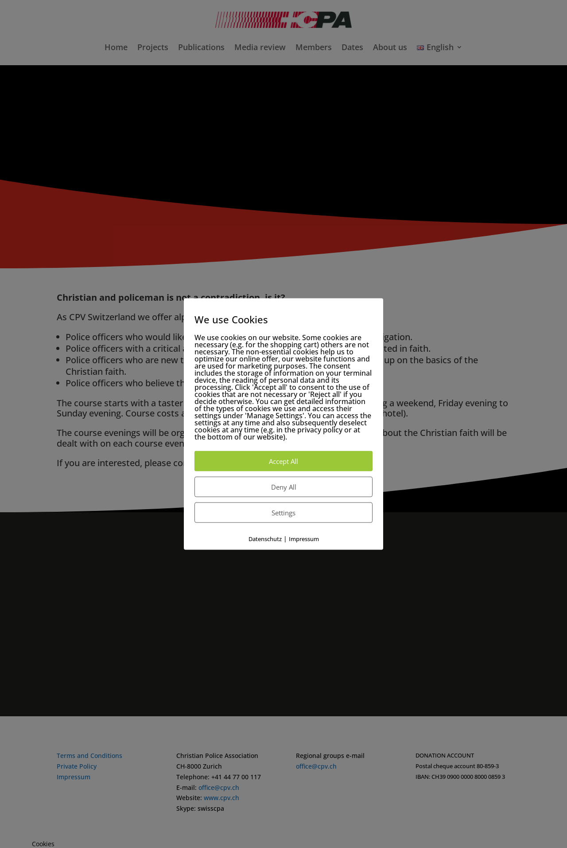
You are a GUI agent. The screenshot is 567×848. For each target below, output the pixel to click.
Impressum (304, 539)
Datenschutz (265, 539)
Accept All (283, 461)
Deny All (283, 487)
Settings (283, 512)
